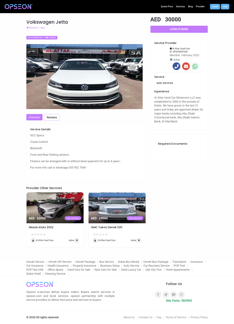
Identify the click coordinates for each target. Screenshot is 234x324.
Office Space (56, 269)
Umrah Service (35, 261)
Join (225, 6)
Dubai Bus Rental (129, 261)
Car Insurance (35, 265)
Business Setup (110, 265)
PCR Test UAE (35, 269)
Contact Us (145, 317)
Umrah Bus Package (156, 261)
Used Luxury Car (131, 269)
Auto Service (132, 265)
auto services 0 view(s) (42, 37)
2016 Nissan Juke (40, 227)
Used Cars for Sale (79, 269)
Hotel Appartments (178, 269)
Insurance (197, 261)
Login (215, 6)
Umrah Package (86, 261)
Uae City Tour (154, 269)
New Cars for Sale (106, 269)
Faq (159, 317)
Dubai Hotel (34, 273)
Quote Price (167, 6)
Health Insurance (58, 265)
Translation (179, 261)
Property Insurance (85, 265)
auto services (73, 218)
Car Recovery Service (156, 265)
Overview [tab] (34, 117)
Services (180, 6)
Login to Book (179, 29)
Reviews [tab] (52, 117)
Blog (190, 6)
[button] (35, 76)
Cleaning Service (55, 273)
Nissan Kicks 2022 (103, 227)
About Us (129, 317)
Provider (200, 6)
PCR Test (180, 265)
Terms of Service (175, 317)
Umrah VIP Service (60, 261)
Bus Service (107, 261)
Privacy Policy (199, 317)
